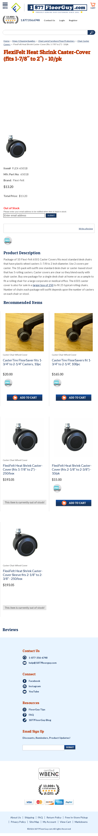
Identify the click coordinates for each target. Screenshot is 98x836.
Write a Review (86, 228)
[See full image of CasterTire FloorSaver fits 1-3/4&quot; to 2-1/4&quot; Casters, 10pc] (24, 332)
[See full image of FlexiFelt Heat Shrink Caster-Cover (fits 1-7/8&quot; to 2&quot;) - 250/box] (24, 437)
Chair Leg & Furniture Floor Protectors (56, 41)
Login (62, 20)
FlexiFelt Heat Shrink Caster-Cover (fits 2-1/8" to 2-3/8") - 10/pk (71, 469)
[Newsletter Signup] (43, 747)
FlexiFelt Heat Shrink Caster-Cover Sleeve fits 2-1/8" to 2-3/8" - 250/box (22, 575)
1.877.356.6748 (30, 20)
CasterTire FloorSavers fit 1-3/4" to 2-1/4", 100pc (71, 362)
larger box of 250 (43, 285)
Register (73, 20)
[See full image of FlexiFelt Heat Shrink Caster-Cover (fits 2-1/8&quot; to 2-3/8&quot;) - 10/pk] (73, 437)
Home (7, 41)
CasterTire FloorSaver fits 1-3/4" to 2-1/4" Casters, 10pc (22, 362)
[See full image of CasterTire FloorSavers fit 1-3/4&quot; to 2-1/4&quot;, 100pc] (73, 332)
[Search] (45, 32)
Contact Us (49, 20)
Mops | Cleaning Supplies (23, 41)
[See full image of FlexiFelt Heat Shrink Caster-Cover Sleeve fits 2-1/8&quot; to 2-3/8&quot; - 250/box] (24, 543)
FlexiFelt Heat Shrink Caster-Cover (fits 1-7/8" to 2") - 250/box (22, 469)
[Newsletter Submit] (69, 747)
